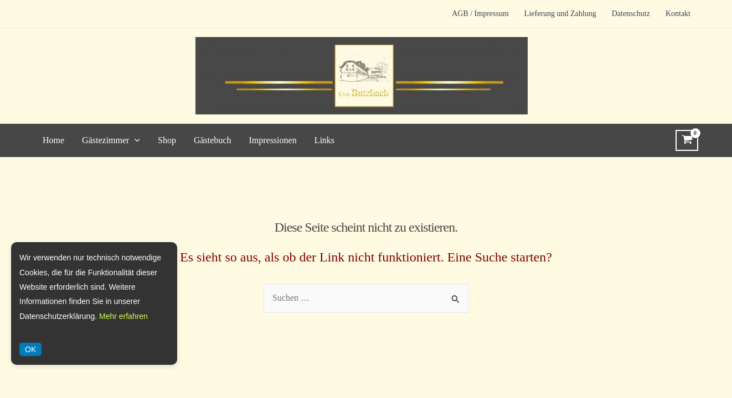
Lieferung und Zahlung (560, 13)
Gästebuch (212, 140)
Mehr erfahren (123, 316)
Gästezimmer (111, 140)
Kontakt (678, 13)
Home (53, 140)
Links (324, 140)
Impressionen (272, 140)
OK (30, 349)
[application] (134, 140)
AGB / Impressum (480, 13)
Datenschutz (631, 13)
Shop (167, 140)
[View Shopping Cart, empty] (687, 140)
